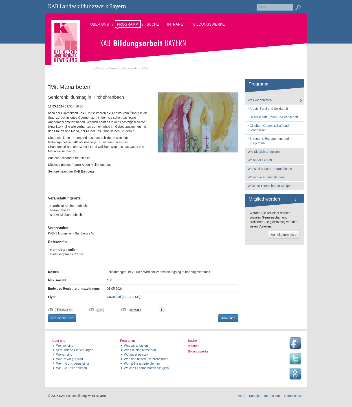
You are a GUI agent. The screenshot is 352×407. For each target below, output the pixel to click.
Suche (192, 340)
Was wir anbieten (131, 68)
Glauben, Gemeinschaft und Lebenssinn (268, 128)
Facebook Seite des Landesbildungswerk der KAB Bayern (296, 344)
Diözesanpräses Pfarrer (66, 252)
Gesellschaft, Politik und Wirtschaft (272, 117)
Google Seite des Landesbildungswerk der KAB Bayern (296, 374)
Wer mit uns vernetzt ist (72, 363)
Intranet (193, 346)
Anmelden (228, 318)
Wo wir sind (64, 354)
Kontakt (254, 396)
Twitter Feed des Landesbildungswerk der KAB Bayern (296, 359)
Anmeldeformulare (284, 234)
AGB (241, 396)
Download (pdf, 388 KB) (123, 297)
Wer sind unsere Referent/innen (270, 169)
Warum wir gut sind (69, 359)
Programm (114, 68)
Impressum (272, 396)
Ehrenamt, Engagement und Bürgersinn (268, 141)
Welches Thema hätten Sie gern (270, 186)
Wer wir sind (64, 345)
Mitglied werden (264, 199)
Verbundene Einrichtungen (74, 350)
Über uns (58, 340)
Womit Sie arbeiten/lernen (266, 177)
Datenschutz (293, 396)
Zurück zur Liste (62, 318)
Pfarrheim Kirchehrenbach (143, 210)
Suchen (298, 7)
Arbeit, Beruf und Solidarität (267, 108)
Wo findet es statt (260, 160)
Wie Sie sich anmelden (264, 151)
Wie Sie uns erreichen (71, 368)
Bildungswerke (198, 351)
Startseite (100, 68)
